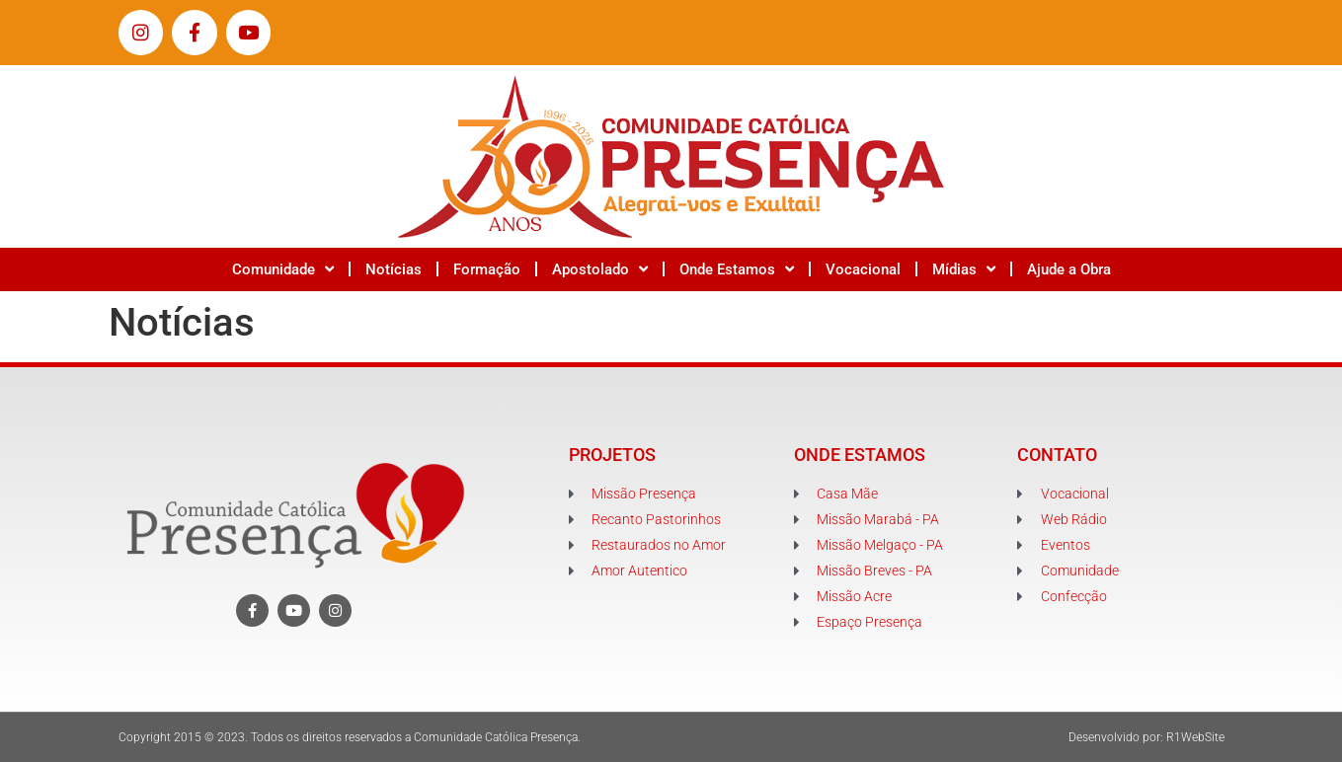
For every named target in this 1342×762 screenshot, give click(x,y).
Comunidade (283, 269)
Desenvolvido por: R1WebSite (1146, 737)
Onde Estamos (736, 269)
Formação (486, 269)
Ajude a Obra (1069, 269)
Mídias (963, 269)
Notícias (393, 269)
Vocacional (863, 269)
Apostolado (600, 269)
